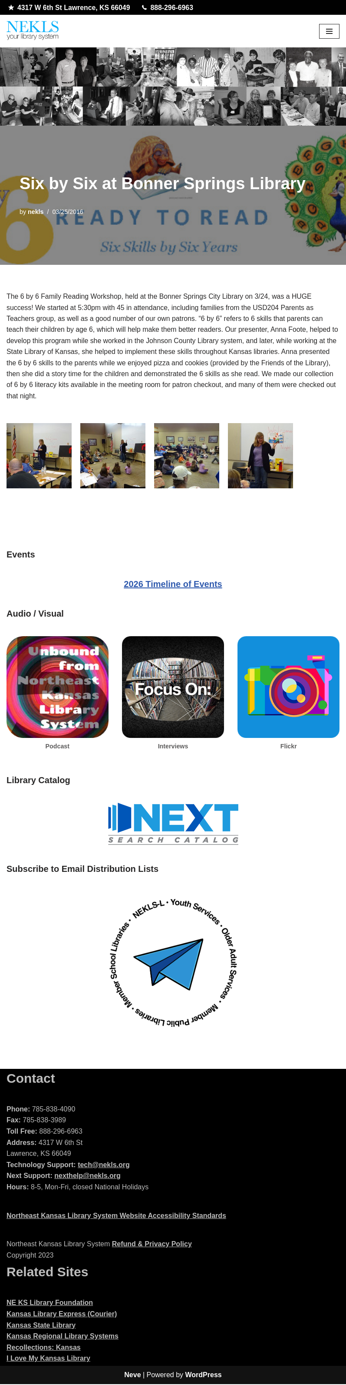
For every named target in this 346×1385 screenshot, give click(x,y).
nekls (36, 211)
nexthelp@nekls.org (87, 1177)
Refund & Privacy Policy (152, 1245)
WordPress (203, 1376)
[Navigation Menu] (329, 31)
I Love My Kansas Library (48, 1359)
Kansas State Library (41, 1326)
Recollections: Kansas (44, 1348)
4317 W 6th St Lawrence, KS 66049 (69, 7)
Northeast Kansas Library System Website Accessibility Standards (116, 1217)
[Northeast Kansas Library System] (33, 31)
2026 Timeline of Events (173, 585)
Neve (132, 1376)
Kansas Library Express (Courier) (62, 1315)
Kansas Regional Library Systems (63, 1337)
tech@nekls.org (104, 1166)
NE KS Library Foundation (50, 1304)
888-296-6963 (169, 7)
